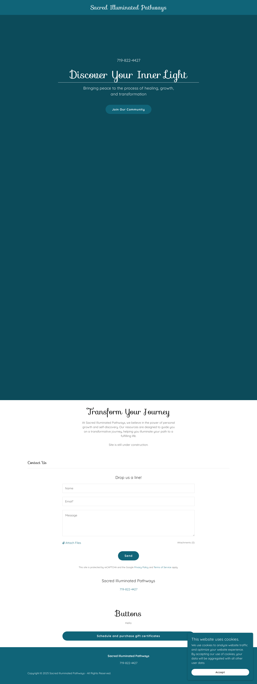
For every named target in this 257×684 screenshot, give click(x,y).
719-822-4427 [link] (128, 60)
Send (129, 556)
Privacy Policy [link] (141, 567)
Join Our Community (128, 109)
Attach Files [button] (73, 543)
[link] (128, 8)
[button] (63, 543)
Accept (220, 672)
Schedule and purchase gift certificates (128, 636)
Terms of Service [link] (162, 567)
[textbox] (128, 488)
